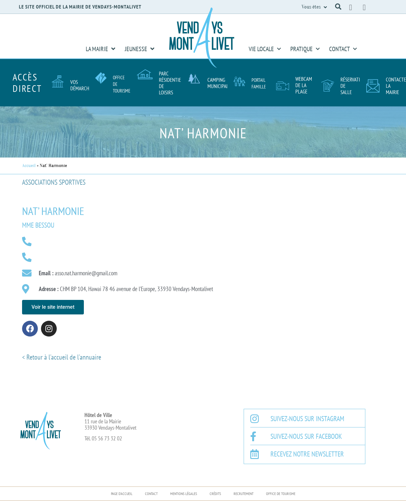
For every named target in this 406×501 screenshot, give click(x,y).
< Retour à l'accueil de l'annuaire (61, 357)
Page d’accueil (121, 493)
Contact (343, 49)
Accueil (29, 165)
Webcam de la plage (303, 85)
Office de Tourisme (280, 493)
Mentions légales (183, 493)
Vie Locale (265, 49)
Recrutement (243, 493)
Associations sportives (53, 182)
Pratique (305, 49)
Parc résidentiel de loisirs (171, 83)
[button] (338, 6)
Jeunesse (139, 49)
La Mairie (100, 49)
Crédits (215, 493)
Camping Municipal (218, 83)
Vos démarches (82, 85)
